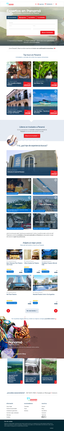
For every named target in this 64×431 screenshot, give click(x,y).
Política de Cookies (24, 426)
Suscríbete (44, 410)
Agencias (44, 415)
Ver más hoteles (32, 311)
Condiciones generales (12, 410)
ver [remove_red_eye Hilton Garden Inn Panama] (38, 271)
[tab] (12, 17)
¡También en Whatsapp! (44, 393)
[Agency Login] (36, 4)
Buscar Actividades (47, 32)
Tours (25, 408)
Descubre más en (16, 354)
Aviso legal (9, 406)
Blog (43, 408)
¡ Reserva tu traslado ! (32, 136)
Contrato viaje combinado (13, 413)
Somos (43, 406)
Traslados (26, 406)
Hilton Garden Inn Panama (31, 263)
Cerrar (51, 428)
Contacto (54, 393)
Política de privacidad (12, 408)
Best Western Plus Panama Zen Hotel (14, 264)
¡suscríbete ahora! (34, 319)
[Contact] (49, 4)
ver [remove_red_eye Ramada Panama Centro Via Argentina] (56, 302)
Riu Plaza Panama (12, 294)
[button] (8, 311)
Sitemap (9, 415)
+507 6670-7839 (31, 393)
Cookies (8, 417)
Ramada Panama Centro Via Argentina (43, 294)
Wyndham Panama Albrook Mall (49, 264)
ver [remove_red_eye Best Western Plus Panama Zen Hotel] (20, 271)
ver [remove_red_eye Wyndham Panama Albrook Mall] (56, 271)
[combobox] (32, 23)
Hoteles (26, 410)
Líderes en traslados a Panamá (32, 127)
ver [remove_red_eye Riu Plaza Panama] (29, 302)
